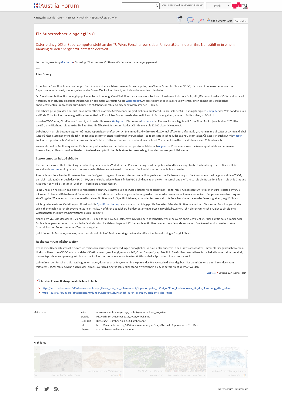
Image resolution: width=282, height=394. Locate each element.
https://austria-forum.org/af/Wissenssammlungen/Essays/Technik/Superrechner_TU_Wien (147, 325)
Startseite (37, 5)
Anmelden (240, 21)
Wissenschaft (133, 100)
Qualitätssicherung (108, 204)
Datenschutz (225, 389)
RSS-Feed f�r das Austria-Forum (56, 389)
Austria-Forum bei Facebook (37, 389)
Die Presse (67, 62)
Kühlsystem (118, 121)
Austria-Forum (59, 5)
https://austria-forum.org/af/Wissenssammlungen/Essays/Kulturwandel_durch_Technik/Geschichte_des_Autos (107, 292)
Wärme (55, 169)
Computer (213, 111)
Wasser (237, 135)
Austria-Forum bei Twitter (47, 389)
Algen (161, 146)
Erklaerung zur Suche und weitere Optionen (182, 4)
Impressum (241, 389)
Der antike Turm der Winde (65, 375)
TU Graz (240, 5)
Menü (217, 5)
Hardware (147, 121)
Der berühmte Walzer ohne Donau (186, 375)
